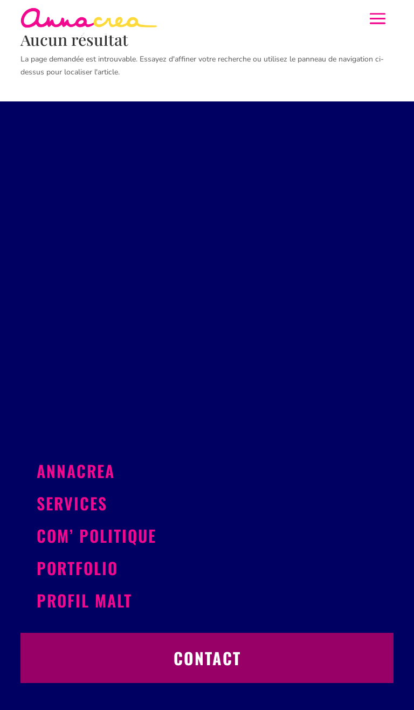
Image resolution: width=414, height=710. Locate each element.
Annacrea (76, 471)
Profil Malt (84, 600)
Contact (207, 658)
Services (72, 503)
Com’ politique (96, 535)
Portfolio (77, 568)
